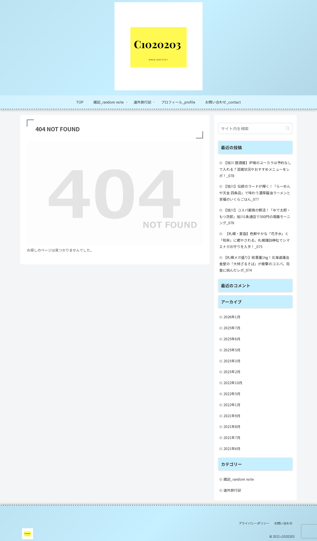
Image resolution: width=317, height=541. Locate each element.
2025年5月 (231, 349)
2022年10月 (232, 382)
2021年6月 (231, 448)
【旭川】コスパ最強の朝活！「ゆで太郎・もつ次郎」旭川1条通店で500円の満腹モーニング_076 (254, 216)
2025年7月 (231, 327)
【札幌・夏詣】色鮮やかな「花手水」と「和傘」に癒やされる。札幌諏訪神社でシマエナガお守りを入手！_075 (254, 240)
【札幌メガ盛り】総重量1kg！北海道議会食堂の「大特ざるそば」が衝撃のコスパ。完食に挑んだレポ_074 (254, 264)
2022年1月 (231, 404)
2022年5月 (231, 393)
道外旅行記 (232, 490)
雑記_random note (238, 479)
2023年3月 (231, 360)
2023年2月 (231, 371)
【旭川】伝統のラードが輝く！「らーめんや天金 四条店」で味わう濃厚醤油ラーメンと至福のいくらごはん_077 (254, 192)
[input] (255, 128)
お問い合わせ (283, 523)
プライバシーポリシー (254, 523)
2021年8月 (231, 426)
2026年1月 (231, 316)
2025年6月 (231, 338)
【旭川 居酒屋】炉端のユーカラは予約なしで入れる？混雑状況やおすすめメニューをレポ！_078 (255, 169)
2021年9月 (231, 415)
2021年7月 (231, 437)
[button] (288, 128)
